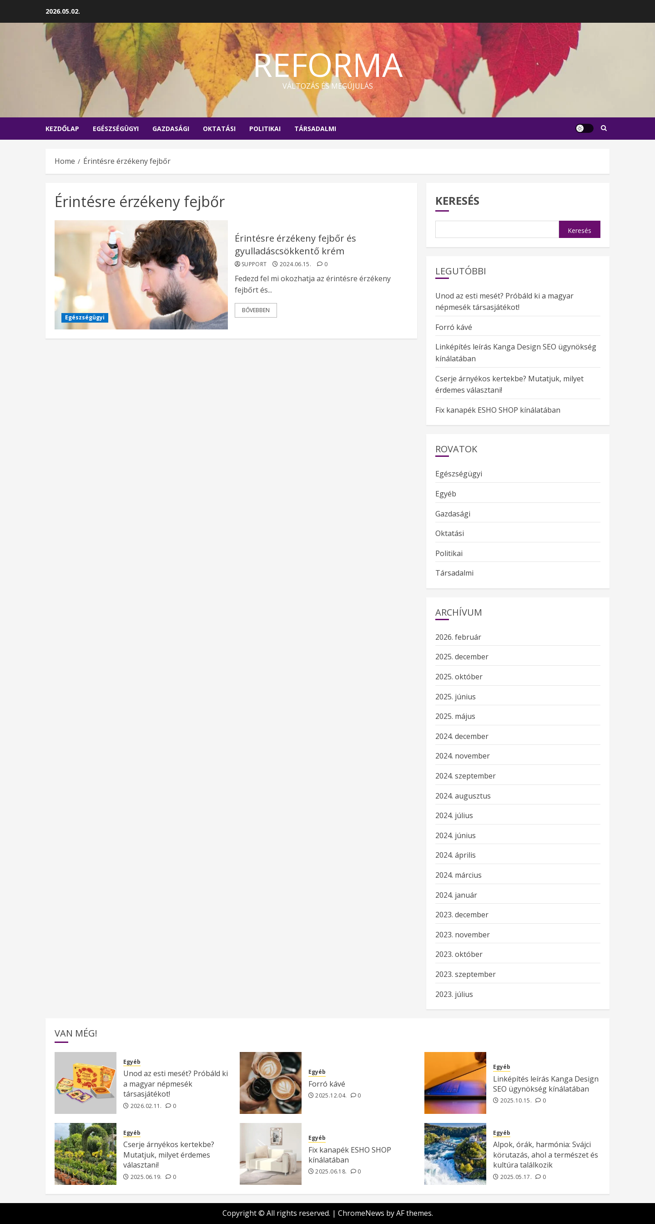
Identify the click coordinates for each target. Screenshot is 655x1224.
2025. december (462, 657)
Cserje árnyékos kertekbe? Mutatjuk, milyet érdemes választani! (168, 1154)
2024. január (456, 895)
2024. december (462, 736)
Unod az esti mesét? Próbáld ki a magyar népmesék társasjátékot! (175, 1083)
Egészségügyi (116, 128)
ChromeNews (361, 1213)
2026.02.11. (146, 1106)
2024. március (458, 875)
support (254, 264)
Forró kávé (453, 327)
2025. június (455, 697)
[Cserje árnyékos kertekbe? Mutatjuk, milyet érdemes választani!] (85, 1154)
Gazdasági (170, 128)
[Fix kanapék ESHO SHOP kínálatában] (271, 1154)
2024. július (454, 815)
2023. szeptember (465, 974)
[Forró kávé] (271, 1083)
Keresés (457, 200)
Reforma (327, 64)
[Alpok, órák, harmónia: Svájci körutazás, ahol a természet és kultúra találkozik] (455, 1154)
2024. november (462, 756)
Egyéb (445, 494)
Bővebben (256, 310)
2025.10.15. (516, 1100)
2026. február (458, 637)
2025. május (455, 716)
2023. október (459, 954)
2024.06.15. (295, 264)
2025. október (459, 677)
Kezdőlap (62, 128)
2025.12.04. (331, 1095)
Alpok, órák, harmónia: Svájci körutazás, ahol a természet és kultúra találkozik (545, 1154)
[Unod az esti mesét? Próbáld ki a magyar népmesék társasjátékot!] (85, 1083)
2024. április (455, 855)
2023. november (462, 935)
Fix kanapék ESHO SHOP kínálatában (497, 410)
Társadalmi (315, 128)
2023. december (462, 915)
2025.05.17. (516, 1177)
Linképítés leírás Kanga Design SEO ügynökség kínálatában (546, 1084)
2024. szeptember (465, 776)
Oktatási (219, 128)
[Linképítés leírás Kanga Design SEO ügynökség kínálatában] (455, 1083)
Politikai (265, 128)
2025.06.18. (331, 1171)
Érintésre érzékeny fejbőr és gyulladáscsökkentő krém (295, 244)
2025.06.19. (146, 1177)
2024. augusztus (463, 796)
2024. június (455, 835)
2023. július (454, 994)
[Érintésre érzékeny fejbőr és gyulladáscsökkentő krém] (141, 274)
